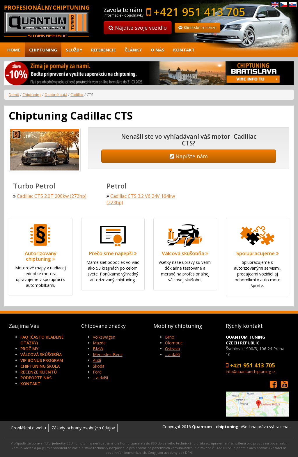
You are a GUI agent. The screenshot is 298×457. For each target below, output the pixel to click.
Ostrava (172, 348)
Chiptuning (43, 50)
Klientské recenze (197, 27)
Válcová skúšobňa (41, 354)
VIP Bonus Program (41, 359)
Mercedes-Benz (108, 354)
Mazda (99, 342)
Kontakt (184, 50)
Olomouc (173, 342)
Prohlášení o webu (28, 427)
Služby (74, 50)
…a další (100, 377)
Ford (97, 371)
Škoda (98, 365)
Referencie (103, 50)
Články (133, 50)
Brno (169, 336)
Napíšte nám (189, 156)
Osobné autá (56, 94)
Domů (14, 94)
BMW (98, 348)
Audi (97, 359)
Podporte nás (36, 377)
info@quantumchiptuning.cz (250, 371)
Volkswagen (104, 336)
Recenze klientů (38, 371)
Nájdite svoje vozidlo (138, 27)
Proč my (29, 348)
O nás (157, 50)
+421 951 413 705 (199, 11)
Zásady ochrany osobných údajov (83, 427)
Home (13, 50)
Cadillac (77, 94)
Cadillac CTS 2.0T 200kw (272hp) (51, 195)
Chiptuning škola (40, 365)
